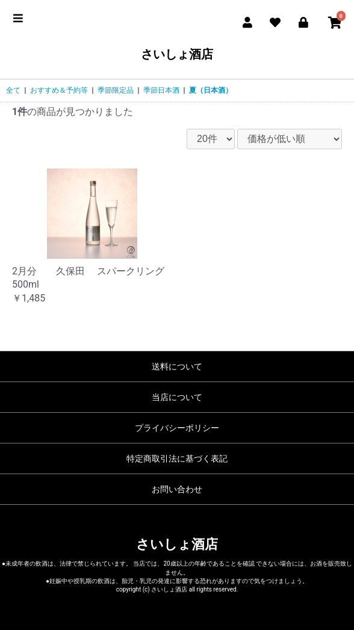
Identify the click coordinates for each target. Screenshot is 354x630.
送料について (177, 366)
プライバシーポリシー (177, 428)
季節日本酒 (161, 90)
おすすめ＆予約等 (59, 90)
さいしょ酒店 (177, 54)
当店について (177, 397)
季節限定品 (116, 90)
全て (13, 90)
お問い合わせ (177, 489)
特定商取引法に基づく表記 (177, 458)
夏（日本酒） (210, 90)
